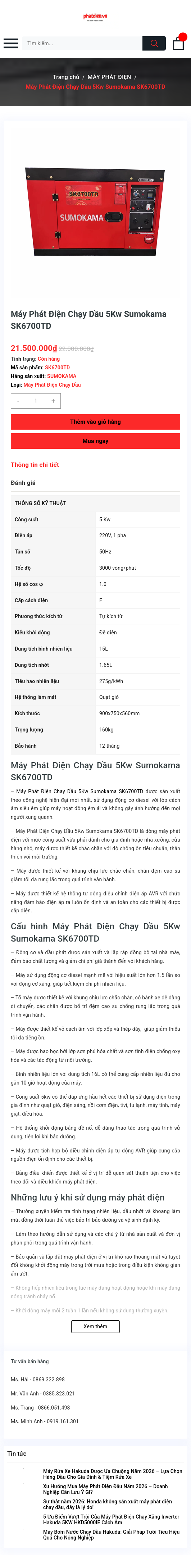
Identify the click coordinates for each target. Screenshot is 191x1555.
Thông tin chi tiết (35, 464)
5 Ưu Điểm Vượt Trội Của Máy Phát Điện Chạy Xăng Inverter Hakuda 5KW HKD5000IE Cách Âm (111, 1519)
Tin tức (16, 1453)
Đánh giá (23, 482)
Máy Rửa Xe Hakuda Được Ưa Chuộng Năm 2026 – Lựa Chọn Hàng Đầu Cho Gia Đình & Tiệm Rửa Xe (112, 1474)
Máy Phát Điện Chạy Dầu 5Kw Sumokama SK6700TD (78, 791)
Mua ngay (95, 441)
